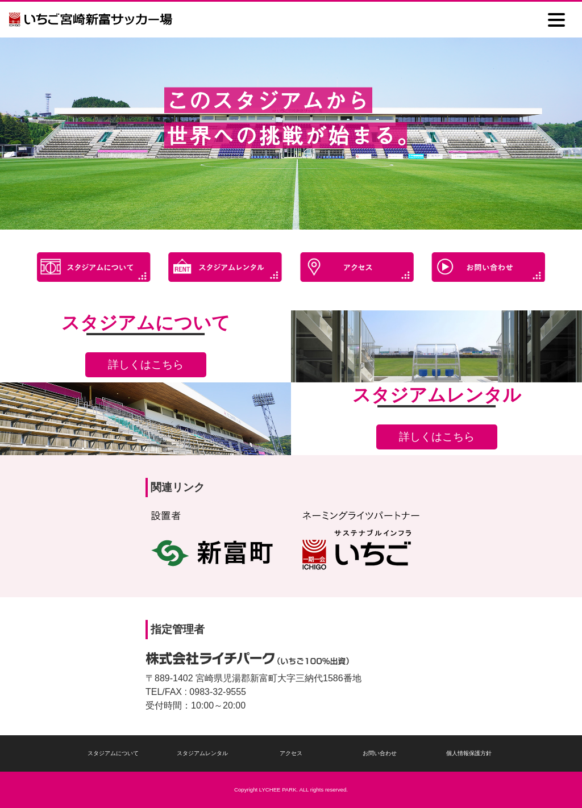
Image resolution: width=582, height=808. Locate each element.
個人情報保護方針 (469, 753)
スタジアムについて (113, 753)
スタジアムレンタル (202, 753)
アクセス (291, 753)
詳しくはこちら (146, 364)
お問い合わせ (380, 753)
